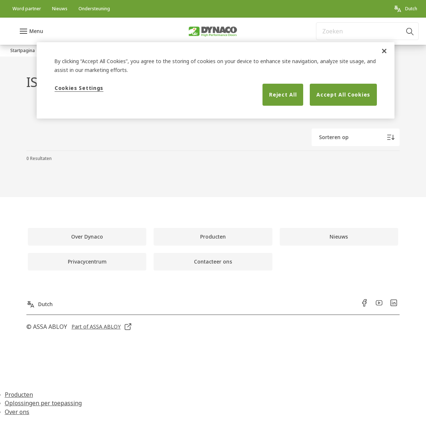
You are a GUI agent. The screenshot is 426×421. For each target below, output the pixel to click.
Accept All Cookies (343, 94)
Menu (36, 31)
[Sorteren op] (356, 137)
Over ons (17, 412)
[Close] (384, 51)
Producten (19, 395)
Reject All (283, 94)
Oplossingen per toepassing (43, 403)
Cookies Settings (79, 87)
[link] (26, 9)
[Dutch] (405, 8)
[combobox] (367, 31)
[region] (215, 80)
